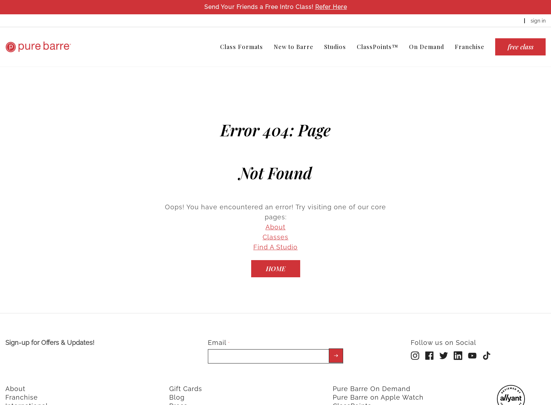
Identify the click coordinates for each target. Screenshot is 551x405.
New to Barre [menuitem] (293, 46)
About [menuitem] (15, 378)
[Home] (275, 258)
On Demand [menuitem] (426, 46)
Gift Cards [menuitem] (185, 378)
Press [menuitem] (178, 395)
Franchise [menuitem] (469, 46)
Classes (275, 226)
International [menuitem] (26, 395)
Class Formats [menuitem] (241, 46)
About (275, 216)
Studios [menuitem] (335, 46)
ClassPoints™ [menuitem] (377, 46)
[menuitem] (511, 400)
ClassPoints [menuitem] (352, 395)
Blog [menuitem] (177, 386)
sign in (538, 21)
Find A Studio (275, 236)
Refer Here (331, 7)
